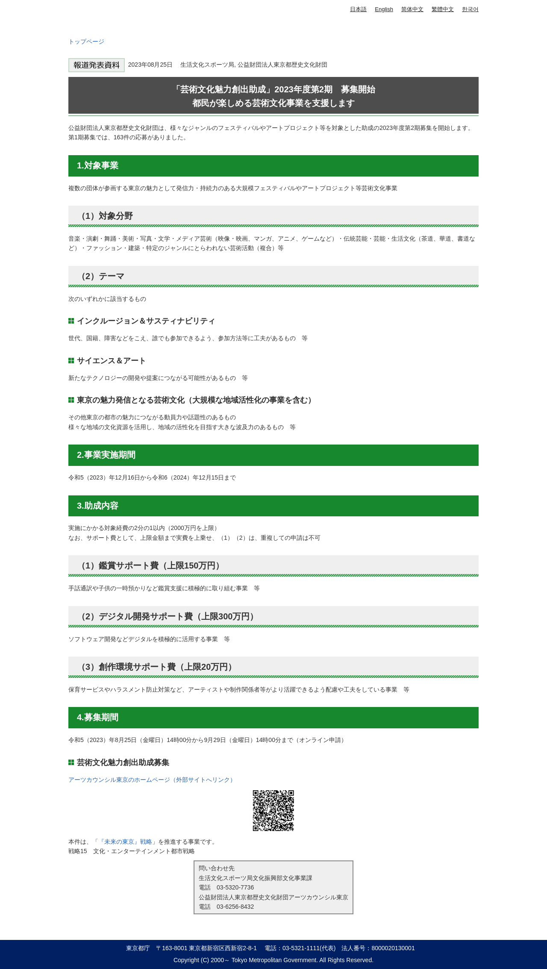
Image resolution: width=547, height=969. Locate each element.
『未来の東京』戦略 (125, 841)
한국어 (470, 9)
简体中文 (412, 9)
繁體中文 (443, 9)
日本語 (358, 9)
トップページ (86, 41)
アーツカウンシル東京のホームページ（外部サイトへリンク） (152, 779)
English (384, 9)
